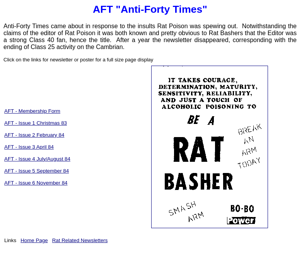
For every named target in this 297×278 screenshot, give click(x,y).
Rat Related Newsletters (80, 240)
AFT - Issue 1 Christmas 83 (35, 123)
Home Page (34, 240)
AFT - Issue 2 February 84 (34, 135)
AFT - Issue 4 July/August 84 (37, 159)
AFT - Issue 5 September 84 (36, 171)
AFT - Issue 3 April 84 (29, 147)
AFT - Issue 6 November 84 (35, 183)
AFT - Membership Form (32, 111)
